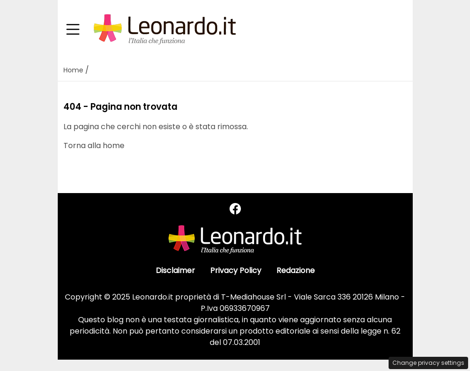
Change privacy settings (428, 363)
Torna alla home (93, 145)
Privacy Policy (235, 270)
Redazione (295, 270)
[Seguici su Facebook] (235, 209)
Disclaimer (175, 270)
